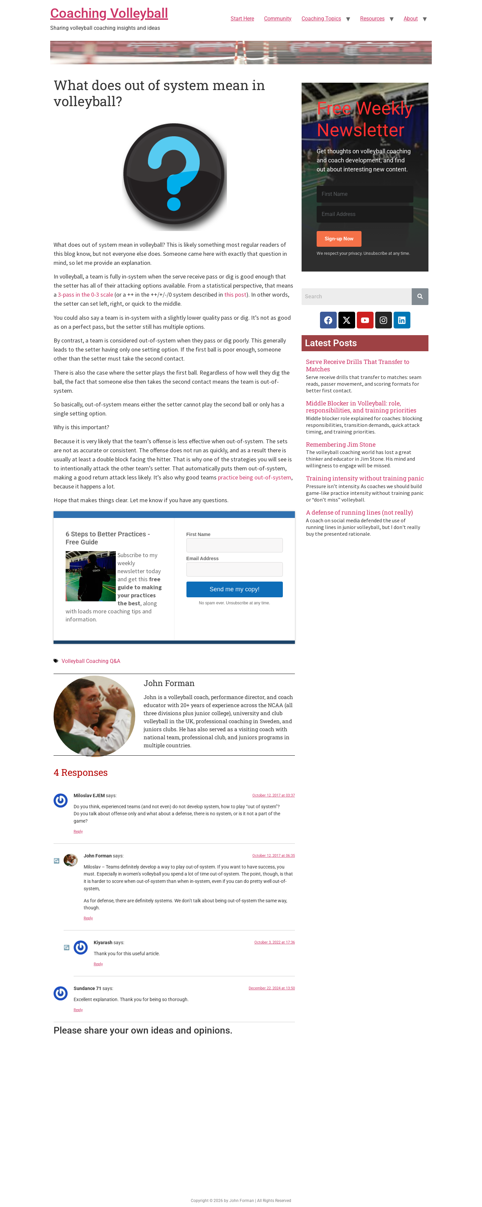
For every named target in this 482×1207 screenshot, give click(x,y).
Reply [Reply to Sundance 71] (78, 1010)
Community (278, 18)
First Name (198, 534)
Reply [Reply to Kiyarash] (98, 964)
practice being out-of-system (254, 477)
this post (235, 294)
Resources (372, 18)
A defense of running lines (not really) (359, 512)
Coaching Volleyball (109, 13)
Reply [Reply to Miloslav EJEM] (78, 831)
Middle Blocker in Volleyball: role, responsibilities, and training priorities (361, 406)
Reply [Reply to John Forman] (88, 918)
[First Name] (365, 194)
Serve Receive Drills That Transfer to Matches (357, 365)
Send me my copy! (234, 589)
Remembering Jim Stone (341, 444)
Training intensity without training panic (365, 478)
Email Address (202, 558)
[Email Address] (365, 214)
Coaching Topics (321, 18)
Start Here (242, 18)
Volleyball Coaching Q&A (91, 661)
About (411, 18)
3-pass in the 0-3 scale (85, 294)
